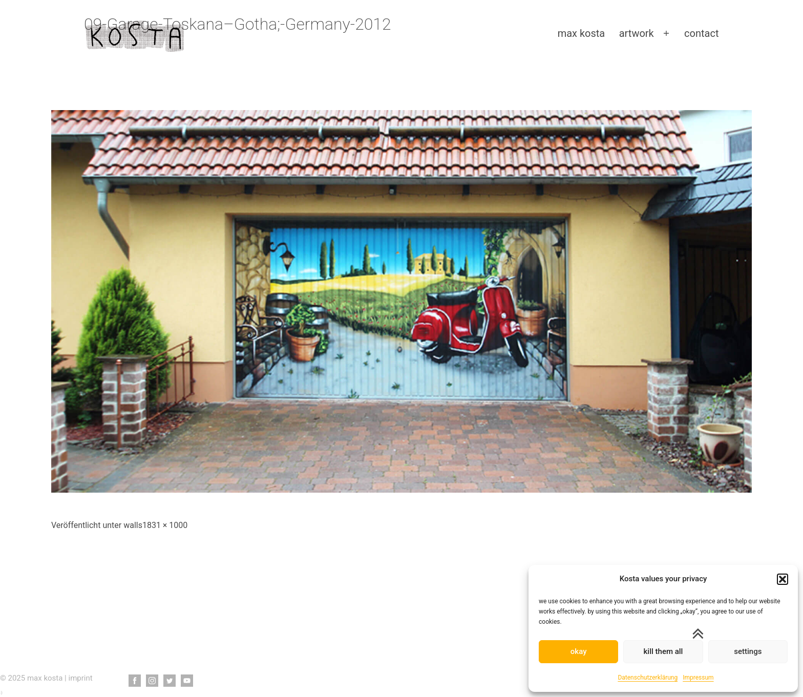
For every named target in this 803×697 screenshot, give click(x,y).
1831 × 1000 (164, 525)
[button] (782, 579)
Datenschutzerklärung (648, 677)
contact (701, 33)
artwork (636, 33)
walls (132, 525)
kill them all (663, 651)
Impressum (698, 677)
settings (748, 651)
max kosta (581, 33)
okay (578, 651)
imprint (81, 678)
